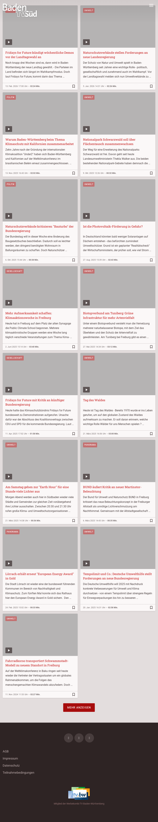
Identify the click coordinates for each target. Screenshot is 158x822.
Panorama (90, 445)
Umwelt (88, 97)
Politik (10, 97)
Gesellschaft (14, 271)
